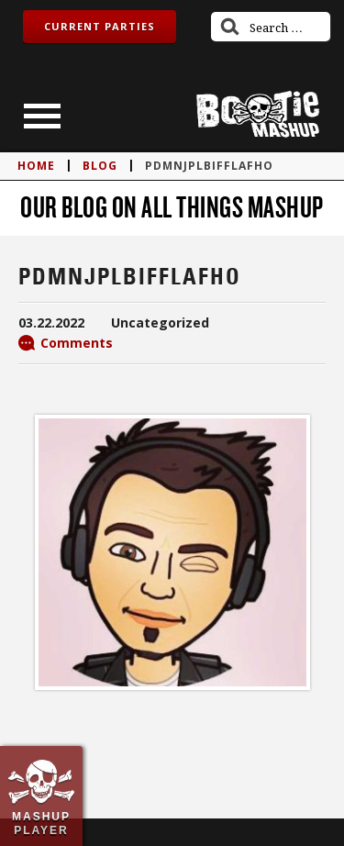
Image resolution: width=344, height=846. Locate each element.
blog (100, 165)
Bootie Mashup (257, 114)
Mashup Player (41, 823)
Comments (76, 342)
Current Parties (99, 26)
